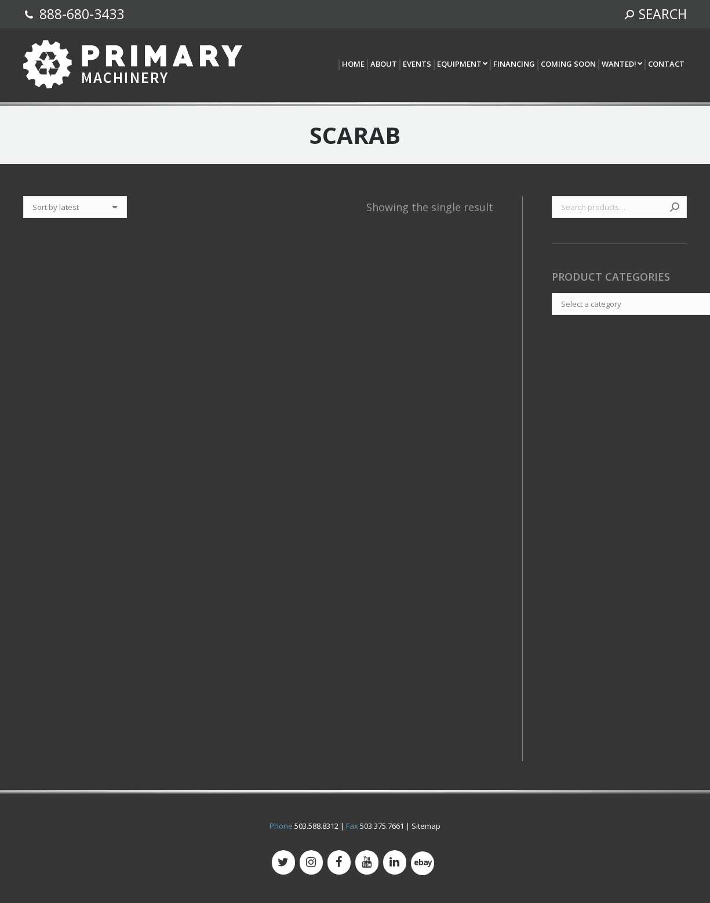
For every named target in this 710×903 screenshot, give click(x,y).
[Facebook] (339, 862)
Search (674, 207)
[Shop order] (75, 207)
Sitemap (426, 826)
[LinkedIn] (394, 862)
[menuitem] (352, 64)
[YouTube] (366, 862)
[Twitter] (283, 862)
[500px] (422, 863)
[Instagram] (311, 862)
